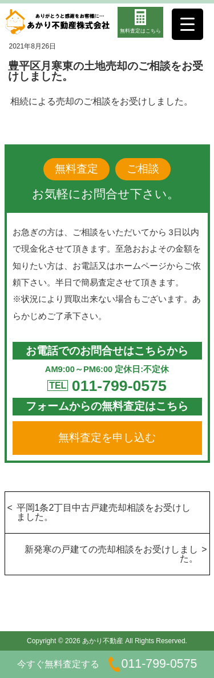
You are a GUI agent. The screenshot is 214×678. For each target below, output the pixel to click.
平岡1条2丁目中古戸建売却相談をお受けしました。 (104, 512)
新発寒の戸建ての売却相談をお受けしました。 (111, 553)
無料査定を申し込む (107, 437)
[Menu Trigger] (187, 24)
